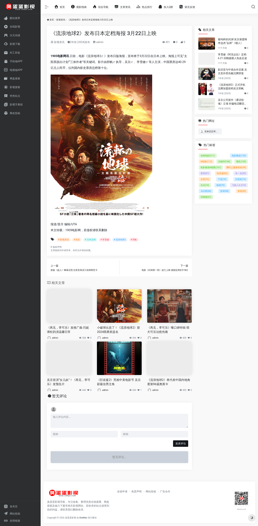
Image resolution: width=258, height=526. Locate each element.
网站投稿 (151, 491)
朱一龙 (240, 173)
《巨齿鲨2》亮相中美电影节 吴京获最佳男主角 (119, 382)
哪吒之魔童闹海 (236, 167)
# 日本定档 (90, 239)
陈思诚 (222, 173)
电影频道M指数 (211, 167)
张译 (224, 191)
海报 (220, 185)
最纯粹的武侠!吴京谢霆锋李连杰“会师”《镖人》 (232, 41)
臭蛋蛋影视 (70, 517)
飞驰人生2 (239, 185)
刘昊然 (240, 179)
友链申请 (122, 491)
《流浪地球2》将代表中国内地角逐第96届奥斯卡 (168, 382)
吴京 (128, 62)
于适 (222, 179)
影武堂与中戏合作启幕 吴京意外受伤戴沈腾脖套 (232, 71)
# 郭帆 (134, 239)
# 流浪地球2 (120, 239)
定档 (205, 179)
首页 (51, 19)
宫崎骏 (206, 197)
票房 (205, 173)
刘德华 (224, 161)
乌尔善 (206, 191)
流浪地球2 (94, 56)
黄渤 (242, 191)
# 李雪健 (104, 239)
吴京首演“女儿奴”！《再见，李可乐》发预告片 (68, 382)
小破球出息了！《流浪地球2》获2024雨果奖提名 (118, 330)
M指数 (206, 161)
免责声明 (136, 491)
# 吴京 (77, 239)
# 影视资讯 (63, 239)
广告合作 (165, 491)
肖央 (205, 185)
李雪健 (141, 62)
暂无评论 (59, 396)
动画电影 (208, 155)
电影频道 (239, 155)
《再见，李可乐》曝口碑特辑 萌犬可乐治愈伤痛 (168, 330)
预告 (241, 161)
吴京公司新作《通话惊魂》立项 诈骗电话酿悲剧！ (231, 101)
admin (98, 42)
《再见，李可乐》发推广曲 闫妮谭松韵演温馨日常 (68, 330)
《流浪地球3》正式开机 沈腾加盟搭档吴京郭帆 (231, 86)
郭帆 (110, 62)
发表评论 (180, 443)
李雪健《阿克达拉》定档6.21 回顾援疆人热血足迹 (232, 56)
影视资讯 (60, 19)
